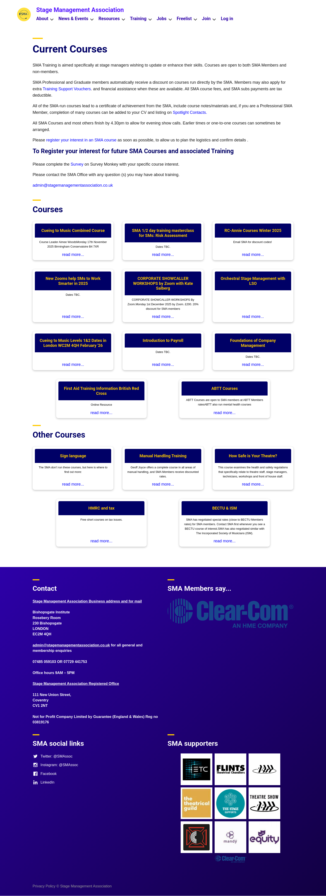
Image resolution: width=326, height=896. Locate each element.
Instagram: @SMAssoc (55, 765)
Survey (77, 164)
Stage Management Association (80, 10)
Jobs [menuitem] (164, 19)
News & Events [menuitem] (76, 19)
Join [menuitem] (209, 19)
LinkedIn (43, 782)
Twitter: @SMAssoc (52, 756)
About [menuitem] (45, 19)
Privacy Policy (44, 886)
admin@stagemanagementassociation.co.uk (73, 185)
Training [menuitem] (141, 19)
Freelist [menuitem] (187, 19)
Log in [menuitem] (227, 18)
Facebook (45, 774)
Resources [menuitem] (111, 19)
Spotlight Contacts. (190, 112)
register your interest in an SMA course (81, 140)
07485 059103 (44, 662)
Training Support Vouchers (67, 89)
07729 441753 (75, 662)
